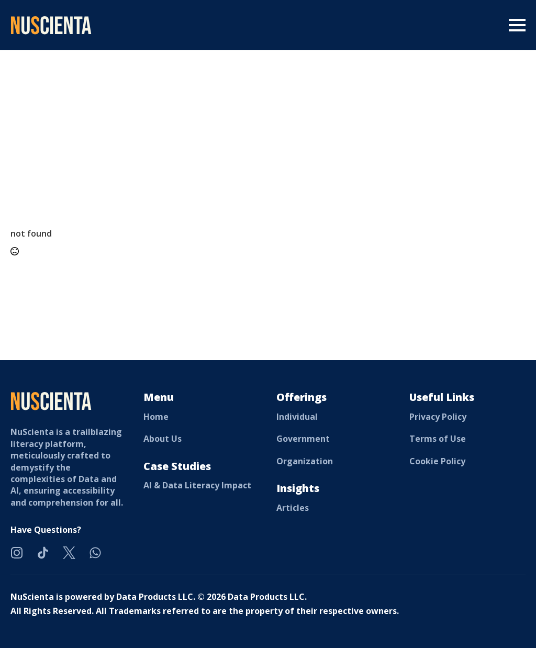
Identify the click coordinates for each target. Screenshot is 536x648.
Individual (297, 416)
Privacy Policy (437, 416)
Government (303, 438)
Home (156, 416)
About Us (162, 438)
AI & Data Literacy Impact (197, 485)
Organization (304, 461)
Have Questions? (45, 529)
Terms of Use (437, 438)
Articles (292, 507)
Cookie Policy (437, 461)
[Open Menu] (517, 25)
